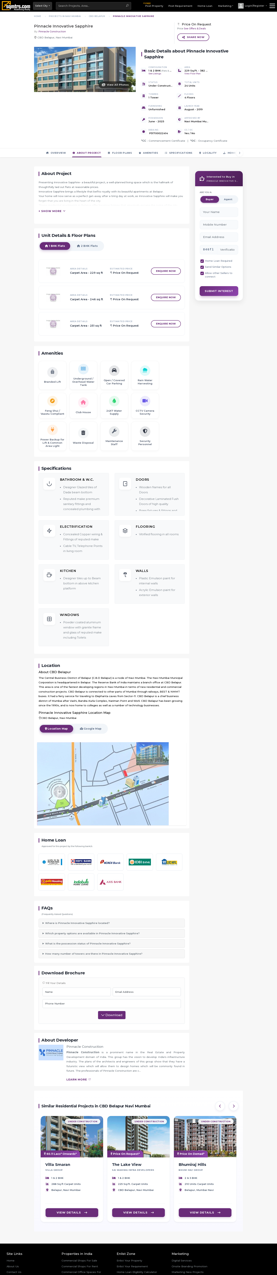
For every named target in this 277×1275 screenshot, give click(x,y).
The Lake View (127, 1141)
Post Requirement (180, 6)
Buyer (210, 175)
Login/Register (126, 1265)
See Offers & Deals (195, 28)
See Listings (154, 73)
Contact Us (14, 1248)
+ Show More (50, 192)
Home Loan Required (218, 236)
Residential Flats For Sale (78, 1267)
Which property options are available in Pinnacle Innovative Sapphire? (92, 909)
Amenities (148, 128)
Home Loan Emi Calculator (134, 1254)
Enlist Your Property (129, 1237)
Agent (228, 175)
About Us (13, 1242)
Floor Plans (120, 128)
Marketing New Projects (188, 1248)
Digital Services (182, 1237)
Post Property (154, 4)
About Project (87, 128)
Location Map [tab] (56, 709)
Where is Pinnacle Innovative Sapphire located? (77, 899)
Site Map (12, 1271)
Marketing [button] (224, 6)
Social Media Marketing (187, 1265)
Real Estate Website (185, 1254)
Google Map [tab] (91, 709)
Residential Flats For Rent (78, 1273)
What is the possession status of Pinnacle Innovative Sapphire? (88, 919)
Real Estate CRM (183, 1271)
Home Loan (205, 6)
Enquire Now (166, 251)
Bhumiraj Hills (192, 1141)
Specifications (179, 128)
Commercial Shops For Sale (79, 1237)
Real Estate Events (19, 1265)
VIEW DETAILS (72, 1189)
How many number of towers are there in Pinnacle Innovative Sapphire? (93, 930)
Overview (56, 128)
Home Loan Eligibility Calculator (137, 1248)
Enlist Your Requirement (132, 1242)
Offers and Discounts (131, 1259)
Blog (10, 1254)
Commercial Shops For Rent (80, 1242)
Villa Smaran (57, 1141)
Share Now (193, 37)
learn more (78, 1056)
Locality (208, 128)
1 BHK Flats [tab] (55, 226)
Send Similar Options (218, 243)
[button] (252, 6)
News (10, 1259)
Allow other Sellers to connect (218, 251)
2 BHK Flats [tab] (87, 226)
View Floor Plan (192, 73)
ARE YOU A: (206, 168)
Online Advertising (184, 1259)
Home (10, 1237)
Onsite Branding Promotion (189, 1242)
